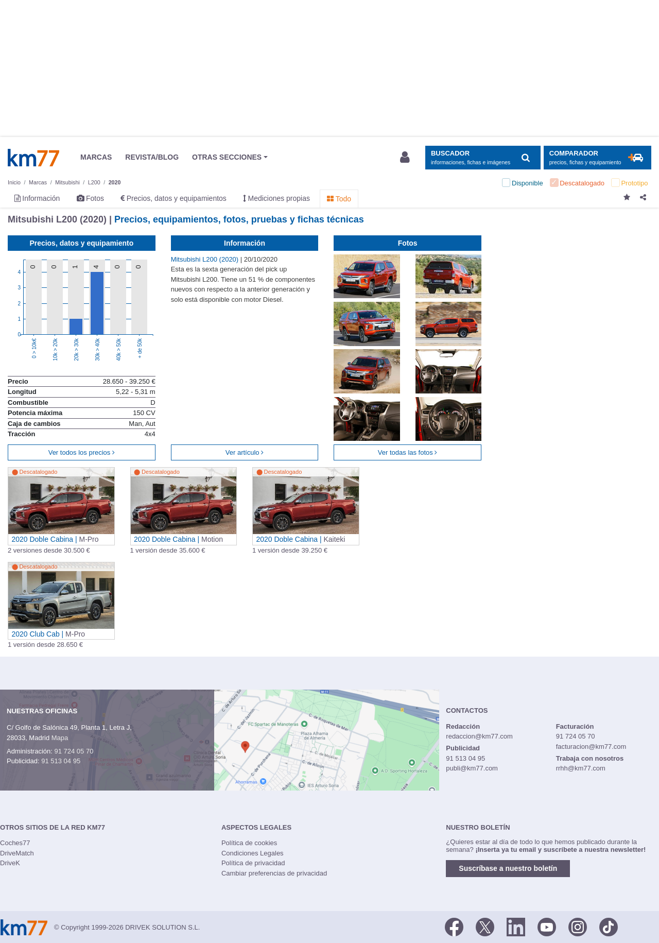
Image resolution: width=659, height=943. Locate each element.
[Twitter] (485, 926)
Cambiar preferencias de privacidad (274, 873)
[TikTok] (608, 926)
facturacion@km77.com (591, 746)
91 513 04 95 (60, 761)
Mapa (59, 738)
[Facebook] (454, 926)
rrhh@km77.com (580, 768)
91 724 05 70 (73, 751)
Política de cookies (249, 843)
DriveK (10, 863)
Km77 (33, 157)
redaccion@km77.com (479, 736)
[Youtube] (546, 926)
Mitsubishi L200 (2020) (205, 259)
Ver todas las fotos (408, 452)
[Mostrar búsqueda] (482, 158)
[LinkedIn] (516, 926)
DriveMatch (17, 853)
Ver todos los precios (81, 452)
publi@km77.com (472, 768)
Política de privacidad (253, 863)
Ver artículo (245, 452)
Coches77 (15, 843)
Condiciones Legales (252, 853)
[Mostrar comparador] (597, 158)
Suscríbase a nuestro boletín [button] (508, 868)
